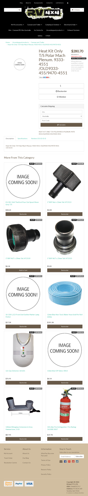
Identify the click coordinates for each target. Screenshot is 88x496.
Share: (44, 77)
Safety (40, 36)
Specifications (22, 138)
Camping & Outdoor (53, 25)
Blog (21, 3)
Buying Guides (38, 3)
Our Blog (26, 458)
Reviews (38, 138)
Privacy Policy (45, 465)
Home (8, 42)
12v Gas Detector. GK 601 (15, 371)
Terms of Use (45, 460)
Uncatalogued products (55, 30)
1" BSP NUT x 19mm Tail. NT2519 (18, 258)
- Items (76, 10)
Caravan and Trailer (34, 25)
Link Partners (60, 3)
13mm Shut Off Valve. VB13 (57, 371)
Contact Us (49, 3)
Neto (82, 493)
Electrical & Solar (70, 25)
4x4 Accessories (17, 25)
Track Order (8, 458)
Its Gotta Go (38, 30)
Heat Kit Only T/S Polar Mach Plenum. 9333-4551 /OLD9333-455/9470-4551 (34, 44)
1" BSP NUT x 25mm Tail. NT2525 (59, 258)
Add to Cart (23, 270)
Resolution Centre (10, 463)
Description (10, 138)
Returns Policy (46, 469)
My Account (8, 453)
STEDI (48, 36)
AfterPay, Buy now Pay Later (47, 454)
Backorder (61, 91)
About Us (28, 3)
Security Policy (46, 474)
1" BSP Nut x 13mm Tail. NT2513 (59, 202)
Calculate (61, 125)
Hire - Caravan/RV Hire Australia (19, 30)
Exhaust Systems (74, 30)
